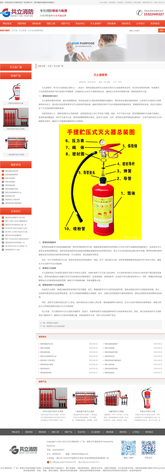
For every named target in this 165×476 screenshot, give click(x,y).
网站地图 (137, 2)
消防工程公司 (159, 2)
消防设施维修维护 (111, 344)
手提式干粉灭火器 (147, 411)
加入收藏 (103, 2)
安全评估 (80, 23)
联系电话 (129, 2)
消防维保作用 (109, 356)
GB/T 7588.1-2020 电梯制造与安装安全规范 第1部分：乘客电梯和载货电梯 (17, 221)
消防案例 (111, 23)
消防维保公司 (147, 2)
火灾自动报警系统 (35, 30)
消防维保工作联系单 (47, 360)
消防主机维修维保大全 (48, 356)
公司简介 (140, 23)
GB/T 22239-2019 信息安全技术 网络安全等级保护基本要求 (17, 239)
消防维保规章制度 (111, 369)
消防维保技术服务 (46, 364)
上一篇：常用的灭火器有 (49, 323)
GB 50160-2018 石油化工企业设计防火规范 (17, 228)
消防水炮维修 (109, 348)
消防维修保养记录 (46, 344)
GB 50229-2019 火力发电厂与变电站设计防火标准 (17, 246)
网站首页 (7, 23)
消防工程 (50, 23)
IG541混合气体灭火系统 (53, 411)
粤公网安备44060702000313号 (63, 462)
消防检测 (36, 23)
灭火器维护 (95, 23)
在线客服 (112, 2)
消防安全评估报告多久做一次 (15, 225)
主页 (50, 66)
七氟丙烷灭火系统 (116, 411)
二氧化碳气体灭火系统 (84, 411)
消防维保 (21, 23)
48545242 (56, 454)
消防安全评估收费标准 (13, 235)
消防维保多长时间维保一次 (15, 242)
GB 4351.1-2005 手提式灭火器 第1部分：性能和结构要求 (17, 232)
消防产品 (65, 23)
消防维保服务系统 (111, 352)
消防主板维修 (109, 364)
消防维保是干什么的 (12, 250)
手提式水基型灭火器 (15, 103)
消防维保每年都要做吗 (113, 360)
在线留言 (120, 2)
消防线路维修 (45, 352)
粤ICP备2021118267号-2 (89, 462)
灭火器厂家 (58, 66)
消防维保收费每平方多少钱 (15, 218)
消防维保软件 (45, 369)
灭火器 (14, 30)
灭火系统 (22, 30)
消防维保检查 (109, 373)
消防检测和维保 (46, 373)
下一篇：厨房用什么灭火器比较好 (52, 326)
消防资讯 (126, 23)
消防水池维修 (45, 348)
